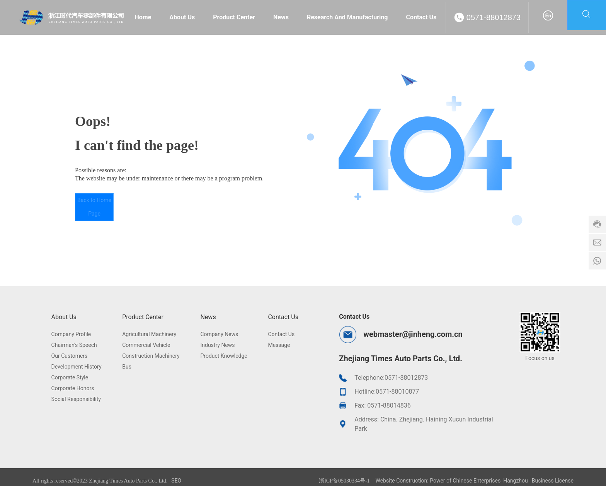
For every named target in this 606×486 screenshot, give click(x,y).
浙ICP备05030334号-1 (344, 481)
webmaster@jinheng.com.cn (412, 334)
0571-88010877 (397, 391)
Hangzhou (515, 481)
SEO (176, 481)
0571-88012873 (493, 17)
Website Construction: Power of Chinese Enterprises (438, 481)
